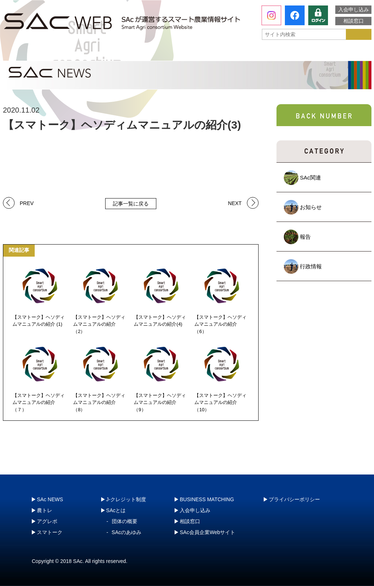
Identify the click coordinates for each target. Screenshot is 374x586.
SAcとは (37, 53)
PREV (27, 202)
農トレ (114, 53)
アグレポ (188, 53)
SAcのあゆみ (127, 532)
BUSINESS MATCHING (207, 499)
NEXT (234, 202)
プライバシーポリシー (294, 499)
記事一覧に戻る (131, 204)
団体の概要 (124, 521)
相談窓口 (353, 21)
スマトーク (262, 53)
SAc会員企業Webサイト (207, 532)
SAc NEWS (50, 499)
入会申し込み (353, 9)
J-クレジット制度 (332, 53)
